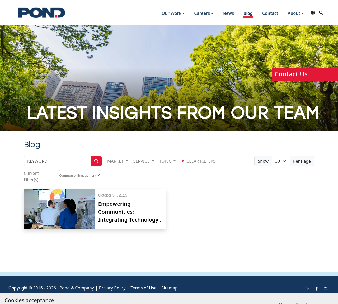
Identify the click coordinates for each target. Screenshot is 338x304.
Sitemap (169, 288)
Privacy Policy (112, 288)
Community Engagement (77, 175)
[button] (173, 14)
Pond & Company (76, 288)
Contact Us (291, 73)
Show (263, 161)
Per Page (302, 161)
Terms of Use (144, 288)
